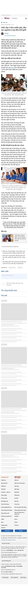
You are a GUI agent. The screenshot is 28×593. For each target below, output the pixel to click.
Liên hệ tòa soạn (6, 543)
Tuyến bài (7, 530)
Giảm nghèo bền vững (20, 510)
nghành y (20, 267)
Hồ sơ (15, 519)
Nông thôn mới (5, 513)
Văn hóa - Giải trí (5, 492)
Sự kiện (21, 530)
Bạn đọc (16, 501)
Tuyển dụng (23, 577)
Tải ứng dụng (5, 577)
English (16, 516)
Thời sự (16, 480)
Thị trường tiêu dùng (6, 510)
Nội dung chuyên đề (6, 516)
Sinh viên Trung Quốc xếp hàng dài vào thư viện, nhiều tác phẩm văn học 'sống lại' (14, 257)
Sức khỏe (16, 492)
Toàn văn (16, 504)
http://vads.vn (9, 571)
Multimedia (4, 525)
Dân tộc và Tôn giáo (19, 483)
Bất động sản (4, 501)
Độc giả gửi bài (14, 577)
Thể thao (3, 486)
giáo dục (10, 67)
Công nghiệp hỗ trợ (6, 507)
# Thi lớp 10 (14, 18)
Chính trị (3, 480)
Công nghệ (4, 495)
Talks (2, 519)
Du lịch (16, 498)
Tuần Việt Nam (5, 504)
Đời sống (16, 489)
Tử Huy (6, 33)
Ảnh (2, 522)
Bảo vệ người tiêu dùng (20, 507)
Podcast (16, 525)
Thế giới (3, 489)
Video (15, 522)
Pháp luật (16, 495)
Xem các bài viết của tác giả (10, 35)
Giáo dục (5, 22)
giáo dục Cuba (12, 267)
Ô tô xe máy (4, 498)
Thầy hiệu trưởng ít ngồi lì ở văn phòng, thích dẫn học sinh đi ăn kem (20, 237)
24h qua (3, 527)
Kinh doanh (4, 483)
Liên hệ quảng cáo (6, 560)
